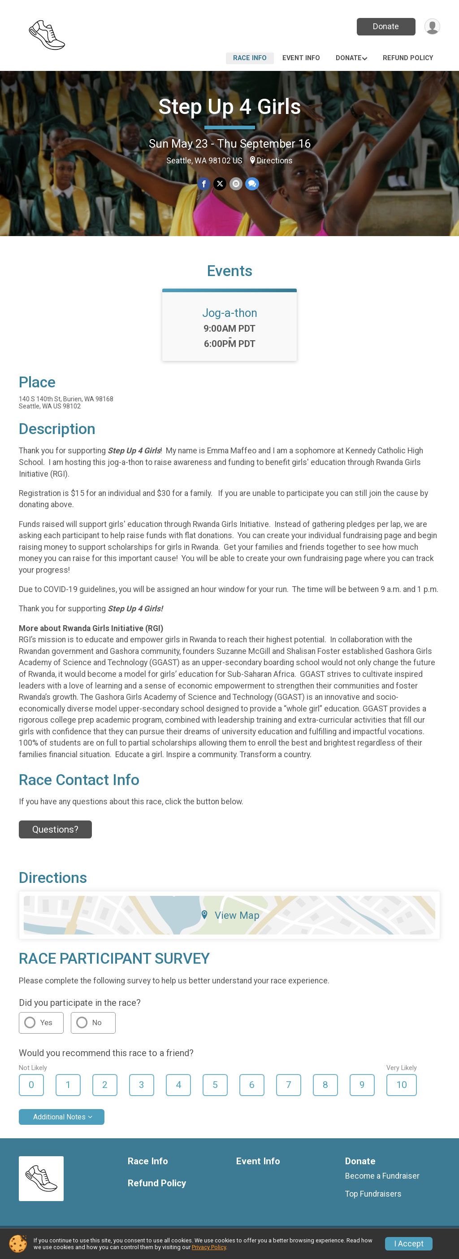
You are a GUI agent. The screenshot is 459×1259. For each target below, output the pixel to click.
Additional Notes (59, 1122)
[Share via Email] (235, 183)
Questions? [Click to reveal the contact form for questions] (55, 834)
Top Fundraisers (373, 1199)
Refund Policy (408, 58)
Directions (275, 160)
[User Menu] (432, 26)
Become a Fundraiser (382, 1181)
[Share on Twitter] (219, 183)
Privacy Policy (209, 1247)
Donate (385, 26)
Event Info (301, 58)
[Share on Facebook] (204, 183)
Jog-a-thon (229, 318)
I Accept (409, 1243)
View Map (230, 920)
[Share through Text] (252, 183)
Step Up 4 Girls (229, 106)
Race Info (250, 58)
